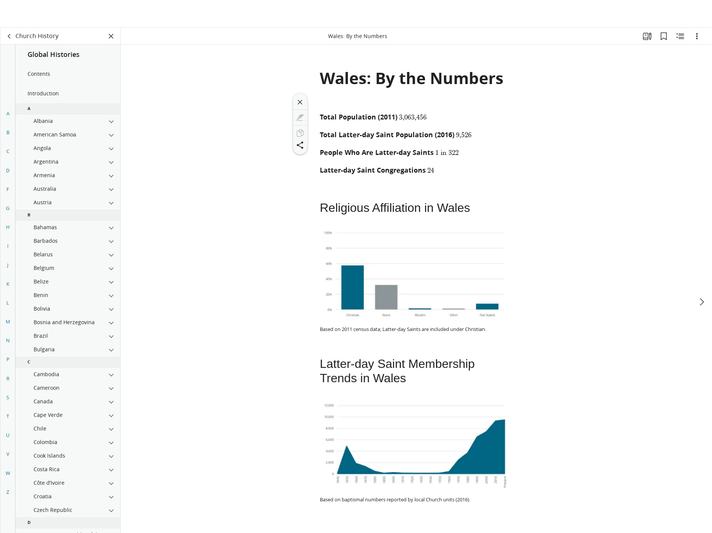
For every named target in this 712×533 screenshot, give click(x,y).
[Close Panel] (111, 36)
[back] (9, 36)
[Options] (696, 36)
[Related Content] (680, 36)
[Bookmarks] (663, 36)
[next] (701, 274)
